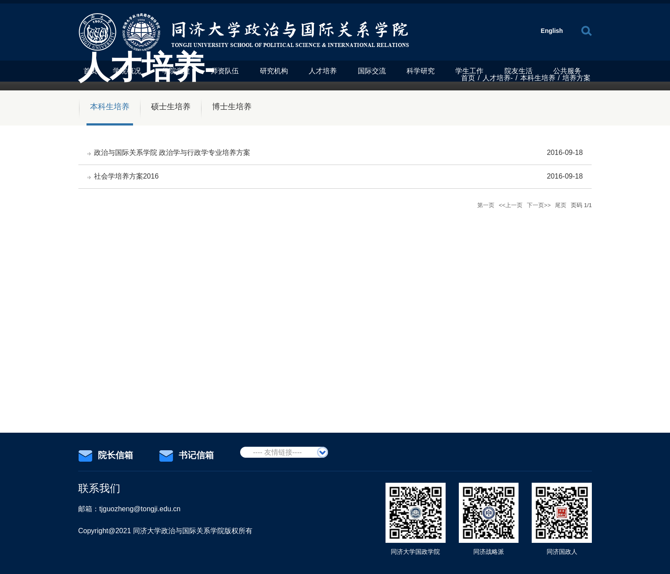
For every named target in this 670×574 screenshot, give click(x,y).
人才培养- (498, 78)
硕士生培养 (171, 106)
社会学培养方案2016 (126, 176)
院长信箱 (105, 455)
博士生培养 (232, 106)
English (552, 30)
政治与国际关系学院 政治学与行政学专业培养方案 (172, 152)
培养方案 (576, 78)
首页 (468, 78)
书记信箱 (186, 455)
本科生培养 (537, 78)
